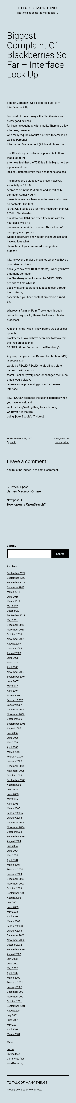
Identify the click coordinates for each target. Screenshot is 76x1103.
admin (13, 442)
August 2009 (14, 643)
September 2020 (16, 577)
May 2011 (12, 620)
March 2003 (13, 921)
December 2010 (15, 624)
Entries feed (13, 1054)
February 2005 (15, 813)
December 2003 (15, 878)
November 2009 (16, 638)
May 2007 (12, 686)
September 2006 (16, 723)
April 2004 (12, 860)
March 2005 (13, 808)
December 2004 (15, 822)
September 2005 (16, 780)
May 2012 (12, 606)
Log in (10, 1049)
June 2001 (12, 1020)
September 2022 (16, 573)
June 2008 (12, 657)
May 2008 (12, 662)
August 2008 (14, 653)
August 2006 (14, 728)
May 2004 (12, 855)
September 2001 (16, 1005)
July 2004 (12, 846)
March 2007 (13, 695)
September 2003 (16, 893)
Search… (11, 545)
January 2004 (14, 874)
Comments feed (16, 1058)
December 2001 (15, 991)
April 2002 (12, 973)
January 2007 (14, 704)
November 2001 (16, 996)
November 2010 (16, 629)
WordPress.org (15, 1063)
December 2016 (15, 587)
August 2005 (14, 784)
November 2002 (16, 940)
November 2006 (16, 714)
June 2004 (12, 850)
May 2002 (12, 968)
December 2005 (15, 766)
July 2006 (12, 733)
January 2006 (14, 761)
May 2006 (12, 742)
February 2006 (15, 756)
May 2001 (12, 1024)
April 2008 (12, 667)
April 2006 (12, 747)
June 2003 (12, 907)
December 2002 (15, 935)
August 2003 (14, 897)
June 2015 (12, 596)
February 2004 (15, 869)
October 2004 (14, 831)
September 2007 (16, 676)
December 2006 (15, 709)
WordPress (35, 1089)
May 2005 (12, 799)
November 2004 (16, 827)
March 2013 (13, 601)
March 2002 (13, 977)
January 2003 (14, 930)
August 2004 (14, 841)
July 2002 (12, 958)
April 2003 (12, 916)
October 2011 (14, 610)
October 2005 (14, 775)
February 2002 (15, 982)
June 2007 (12, 681)
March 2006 (13, 751)
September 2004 (16, 836)
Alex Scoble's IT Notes (29, 416)
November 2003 (16, 883)
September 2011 (16, 615)
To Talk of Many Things (38, 8)
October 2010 (14, 634)
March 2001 (13, 1034)
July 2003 (12, 902)
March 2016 (13, 591)
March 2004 (13, 864)
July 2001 (12, 1015)
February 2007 (15, 700)
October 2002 (14, 944)
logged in (28, 470)
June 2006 (12, 737)
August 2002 (14, 954)
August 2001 (14, 1010)
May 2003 (12, 911)
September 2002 (16, 949)
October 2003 (14, 888)
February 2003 (15, 926)
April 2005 (12, 803)
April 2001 (12, 1029)
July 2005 (12, 789)
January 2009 (14, 648)
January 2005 (14, 817)
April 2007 (12, 690)
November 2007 (16, 672)
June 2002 (12, 963)
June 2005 (12, 794)
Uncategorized (62, 442)
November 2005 (16, 770)
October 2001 (14, 1001)
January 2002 (14, 987)
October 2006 (14, 718)
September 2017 (16, 582)
